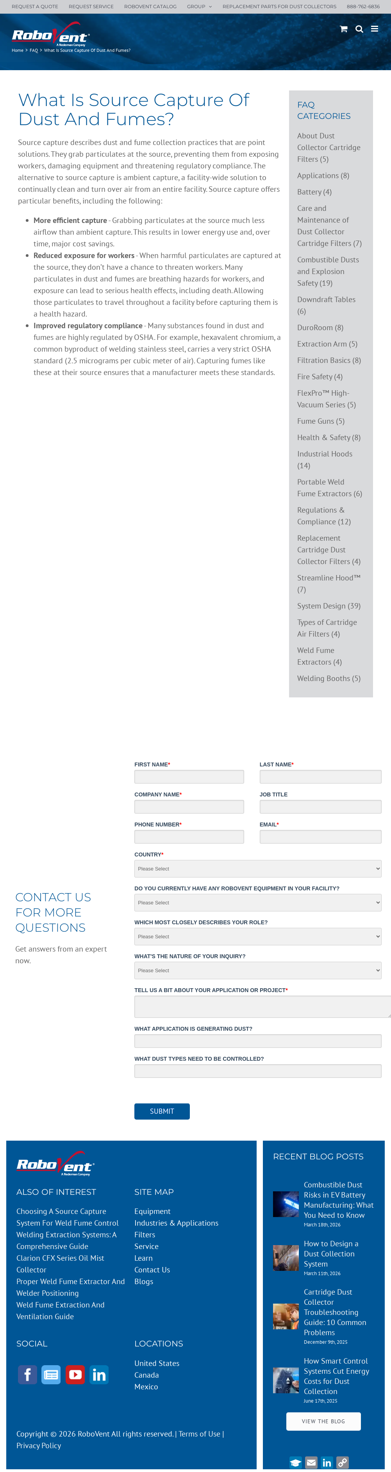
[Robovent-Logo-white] (55, 1155)
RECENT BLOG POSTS (318, 1156)
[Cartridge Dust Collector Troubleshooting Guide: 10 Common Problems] (286, 1309)
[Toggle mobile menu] (375, 29)
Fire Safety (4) (320, 377)
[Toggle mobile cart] (344, 29)
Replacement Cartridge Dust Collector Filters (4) (329, 549)
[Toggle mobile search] (359, 29)
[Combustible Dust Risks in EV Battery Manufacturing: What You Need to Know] (286, 1197)
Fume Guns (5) (321, 421)
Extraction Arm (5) (327, 344)
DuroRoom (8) (320, 327)
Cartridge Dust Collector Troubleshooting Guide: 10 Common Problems (335, 1312)
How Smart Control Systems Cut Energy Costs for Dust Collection (336, 1376)
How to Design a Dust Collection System (331, 1253)
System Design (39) (329, 606)
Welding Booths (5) (329, 678)
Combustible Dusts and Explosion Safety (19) (328, 271)
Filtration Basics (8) (329, 360)
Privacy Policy (38, 1445)
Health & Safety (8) (329, 437)
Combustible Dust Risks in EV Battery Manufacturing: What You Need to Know (339, 1200)
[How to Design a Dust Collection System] (286, 1251)
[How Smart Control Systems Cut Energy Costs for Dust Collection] (286, 1373)
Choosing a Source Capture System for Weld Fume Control (67, 1217)
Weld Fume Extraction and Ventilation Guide (60, 1311)
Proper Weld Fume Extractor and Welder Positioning (70, 1287)
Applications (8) (323, 175)
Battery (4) (314, 192)
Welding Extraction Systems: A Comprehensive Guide (66, 1240)
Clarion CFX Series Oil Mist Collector (60, 1264)
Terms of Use (199, 1434)
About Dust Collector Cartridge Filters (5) (329, 147)
